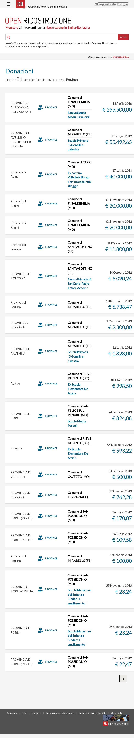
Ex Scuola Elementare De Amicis (78, 389)
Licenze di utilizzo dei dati (92, 712)
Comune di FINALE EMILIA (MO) (79, 102)
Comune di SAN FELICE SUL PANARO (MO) (78, 410)
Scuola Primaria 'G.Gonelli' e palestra (78, 145)
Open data (116, 712)
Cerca (123, 36)
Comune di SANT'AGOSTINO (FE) (80, 246)
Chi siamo (12, 712)
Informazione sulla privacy (60, 712)
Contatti (36, 712)
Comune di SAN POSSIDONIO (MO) (78, 515)
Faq (24, 712)
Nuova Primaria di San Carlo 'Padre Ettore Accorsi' (79, 283)
